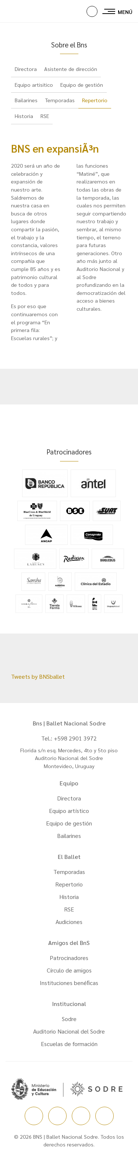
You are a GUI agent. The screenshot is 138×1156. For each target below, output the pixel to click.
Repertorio (94, 100)
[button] (92, 11)
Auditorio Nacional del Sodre (69, 1031)
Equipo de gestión (81, 84)
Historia (24, 116)
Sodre (69, 1019)
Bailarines (26, 100)
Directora (26, 68)
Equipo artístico (69, 810)
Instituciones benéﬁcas (69, 982)
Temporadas (60, 100)
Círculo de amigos (69, 970)
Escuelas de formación (69, 1044)
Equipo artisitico (34, 84)
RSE (44, 116)
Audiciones (69, 921)
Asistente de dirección (70, 68)
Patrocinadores (69, 957)
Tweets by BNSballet (38, 676)
